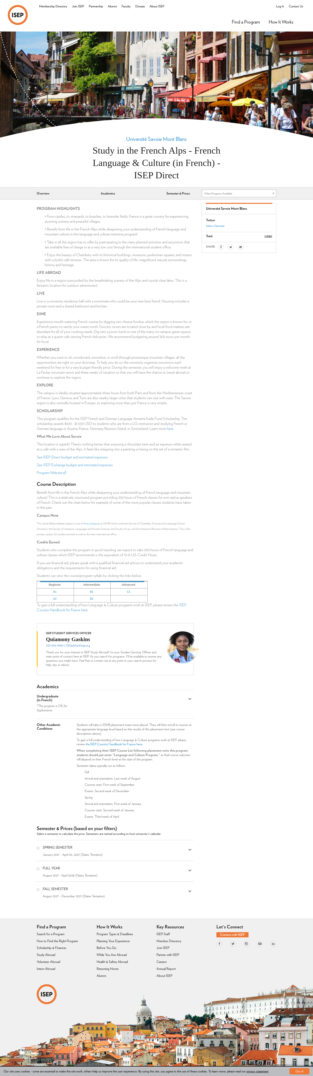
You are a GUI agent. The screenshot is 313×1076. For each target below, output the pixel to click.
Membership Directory (53, 6)
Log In (280, 6)
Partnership (96, 6)
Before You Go (106, 948)
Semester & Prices (178, 193)
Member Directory (168, 941)
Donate (140, 6)
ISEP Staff (163, 934)
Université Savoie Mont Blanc (156, 139)
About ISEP (157, 6)
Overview (43, 193)
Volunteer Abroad (48, 962)
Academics (108, 193)
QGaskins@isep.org (78, 645)
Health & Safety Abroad (112, 962)
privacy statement (257, 1071)
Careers (161, 962)
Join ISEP (78, 6)
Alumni (112, 6)
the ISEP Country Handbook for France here (114, 744)
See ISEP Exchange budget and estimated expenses (75, 465)
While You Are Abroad (112, 955)
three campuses (91, 523)
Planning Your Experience (113, 941)
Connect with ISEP (232, 935)
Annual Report (166, 969)
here (170, 428)
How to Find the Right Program (57, 941)
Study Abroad (46, 955)
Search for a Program (50, 934)
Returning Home (108, 969)
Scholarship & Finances (51, 948)
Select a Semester (215, 225)
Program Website (51, 472)
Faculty (126, 6)
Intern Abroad (46, 969)
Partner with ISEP (167, 955)
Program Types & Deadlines (115, 934)
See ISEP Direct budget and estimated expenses (72, 457)
